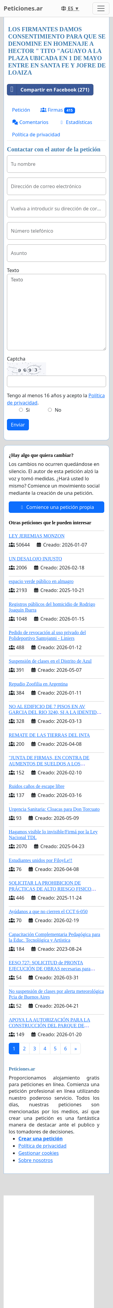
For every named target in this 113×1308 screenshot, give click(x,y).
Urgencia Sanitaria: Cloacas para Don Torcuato (54, 809)
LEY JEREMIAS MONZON (36, 535)
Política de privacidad (36, 134)
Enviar (18, 424)
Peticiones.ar (23, 8)
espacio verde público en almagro (41, 581)
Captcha (16, 358)
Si (28, 410)
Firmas (57, 110)
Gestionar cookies (38, 1153)
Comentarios (30, 122)
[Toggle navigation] (101, 8)
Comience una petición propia (56, 507)
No (58, 410)
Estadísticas (75, 122)
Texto (13, 270)
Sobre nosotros (35, 1160)
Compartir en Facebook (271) (48, 89)
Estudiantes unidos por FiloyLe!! (40, 860)
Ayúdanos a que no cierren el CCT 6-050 (48, 911)
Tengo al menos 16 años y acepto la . (56, 399)
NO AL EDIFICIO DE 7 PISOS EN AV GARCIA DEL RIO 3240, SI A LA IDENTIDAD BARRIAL (56, 712)
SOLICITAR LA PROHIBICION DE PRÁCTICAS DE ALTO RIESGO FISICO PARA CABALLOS (50, 888)
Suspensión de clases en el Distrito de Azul (50, 661)
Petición (21, 110)
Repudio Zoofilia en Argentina (38, 684)
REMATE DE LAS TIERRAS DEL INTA (49, 735)
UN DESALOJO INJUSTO (35, 558)
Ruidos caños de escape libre (36, 786)
